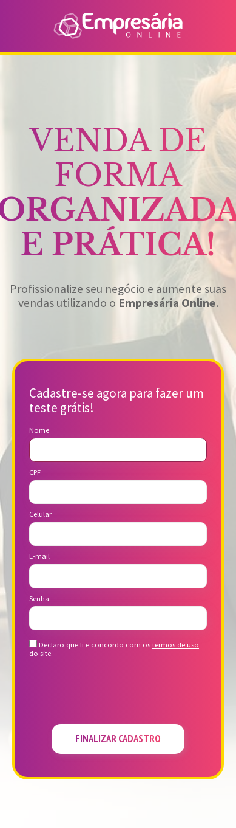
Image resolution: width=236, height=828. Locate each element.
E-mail (39, 556)
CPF (35, 472)
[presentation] (118, 694)
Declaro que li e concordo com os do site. (114, 649)
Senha (39, 599)
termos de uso (175, 644)
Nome (39, 430)
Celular (40, 514)
